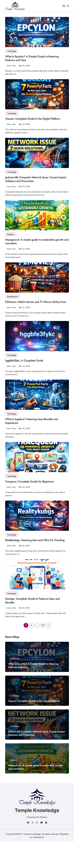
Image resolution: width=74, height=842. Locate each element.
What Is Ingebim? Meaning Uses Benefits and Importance (31, 421)
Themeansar (38, 837)
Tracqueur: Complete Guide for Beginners (29, 482)
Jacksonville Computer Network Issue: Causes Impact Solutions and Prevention (36, 179)
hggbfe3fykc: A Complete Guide (24, 361)
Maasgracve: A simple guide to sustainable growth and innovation (37, 242)
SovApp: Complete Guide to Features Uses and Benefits (32, 601)
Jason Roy (11, 66)
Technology (11, 51)
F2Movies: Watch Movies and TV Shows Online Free (35, 302)
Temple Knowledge (37, 811)
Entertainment (12, 297)
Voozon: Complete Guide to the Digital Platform (32, 119)
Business (10, 234)
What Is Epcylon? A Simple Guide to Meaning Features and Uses (32, 58)
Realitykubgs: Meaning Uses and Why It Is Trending (35, 541)
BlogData (64, 834)
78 (42, 625)
